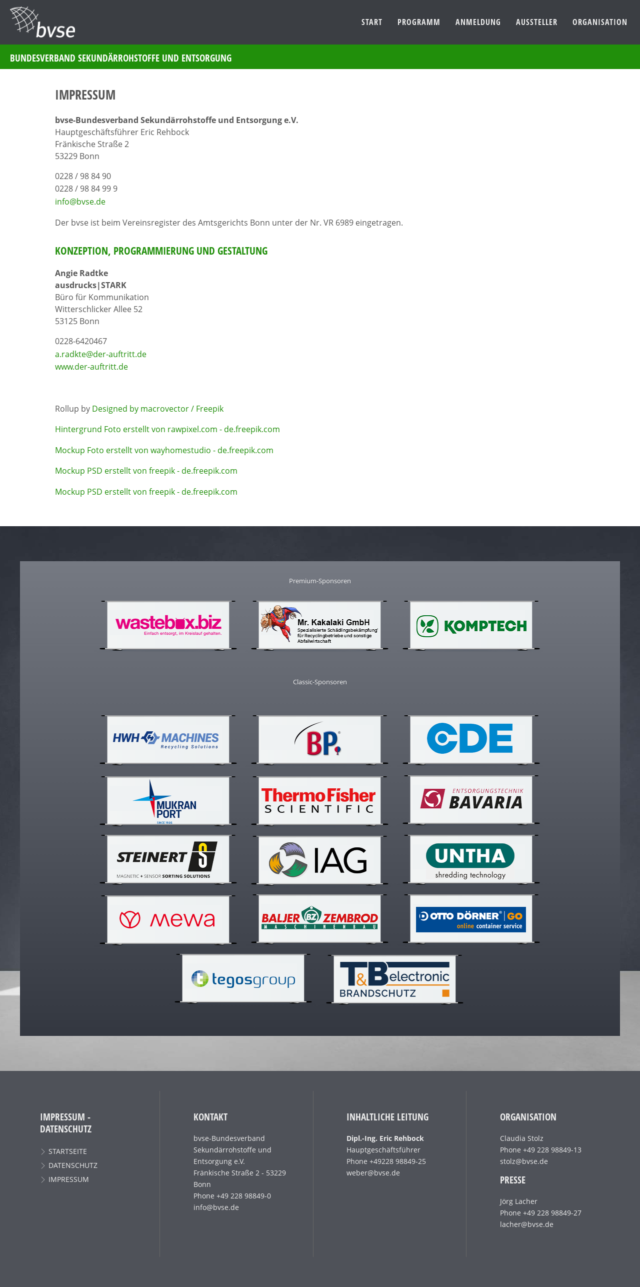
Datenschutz (73, 1165)
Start (372, 22)
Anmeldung (478, 22)
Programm (419, 22)
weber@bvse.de (373, 1172)
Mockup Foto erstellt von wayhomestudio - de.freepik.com (164, 450)
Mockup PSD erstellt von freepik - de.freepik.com (146, 470)
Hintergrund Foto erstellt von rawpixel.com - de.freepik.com (167, 429)
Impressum (68, 1179)
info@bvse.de (80, 201)
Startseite (67, 1151)
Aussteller (537, 22)
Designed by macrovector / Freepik (158, 408)
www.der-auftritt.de (91, 366)
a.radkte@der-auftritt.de (100, 354)
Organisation (600, 22)
